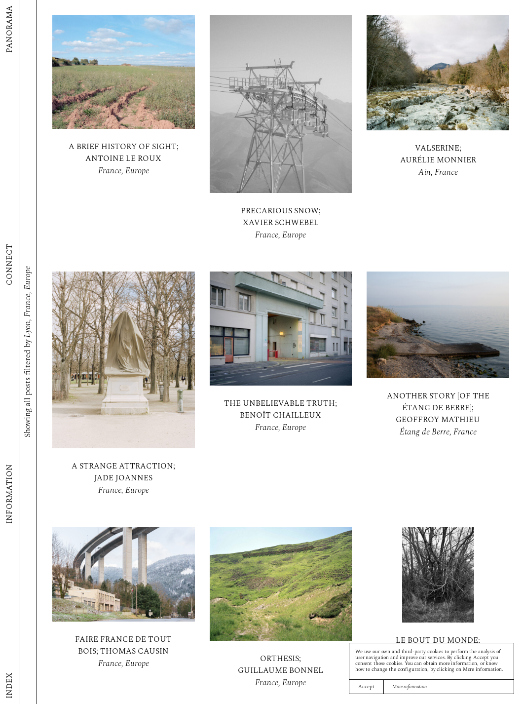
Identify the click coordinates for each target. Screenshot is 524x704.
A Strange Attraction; (123, 466)
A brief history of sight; (124, 147)
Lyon (28, 329)
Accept (366, 687)
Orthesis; (280, 659)
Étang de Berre (424, 432)
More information (409, 687)
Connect (10, 264)
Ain (424, 172)
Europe (137, 171)
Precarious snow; (281, 211)
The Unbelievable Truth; (280, 404)
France (109, 171)
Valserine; (438, 149)
